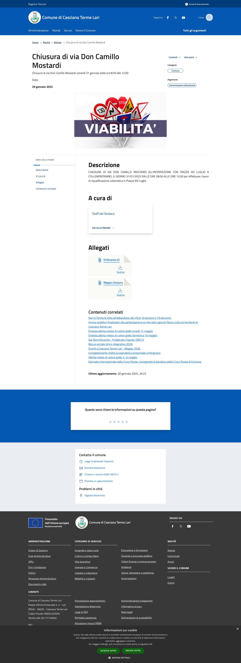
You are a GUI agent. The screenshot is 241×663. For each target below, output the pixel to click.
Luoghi (171, 577)
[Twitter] (173, 17)
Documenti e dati (37, 584)
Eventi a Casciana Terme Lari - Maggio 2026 (114, 348)
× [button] (237, 629)
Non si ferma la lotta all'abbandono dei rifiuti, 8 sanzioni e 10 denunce (129, 318)
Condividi (175, 57)
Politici (32, 573)
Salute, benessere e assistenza (137, 573)
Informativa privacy (131, 606)
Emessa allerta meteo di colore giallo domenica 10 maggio (122, 335)
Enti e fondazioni (37, 567)
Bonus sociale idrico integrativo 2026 (110, 344)
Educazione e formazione (134, 550)
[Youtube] (181, 17)
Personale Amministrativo (42, 578)
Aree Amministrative (39, 556)
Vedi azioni (191, 57)
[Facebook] (165, 17)
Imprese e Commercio (86, 567)
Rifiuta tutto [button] (133, 650)
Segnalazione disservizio (88, 606)
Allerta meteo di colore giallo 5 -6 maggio (112, 357)
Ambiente (126, 567)
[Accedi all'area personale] (197, 4)
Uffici (31, 562)
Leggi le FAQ (81, 612)
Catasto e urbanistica (86, 573)
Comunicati (174, 556)
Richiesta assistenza (85, 618)
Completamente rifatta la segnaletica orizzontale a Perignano (124, 353)
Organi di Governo (38, 550)
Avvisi (171, 562)
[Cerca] (209, 17)
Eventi (171, 583)
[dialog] (120, 644)
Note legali (127, 612)
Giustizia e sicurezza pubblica (136, 556)
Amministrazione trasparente (137, 601)
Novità (46, 42)
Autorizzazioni (128, 578)
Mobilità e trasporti (85, 578)
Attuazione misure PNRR (88, 623)
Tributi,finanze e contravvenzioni (138, 561)
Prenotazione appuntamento (90, 601)
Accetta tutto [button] (108, 650)
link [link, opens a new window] (150, 644)
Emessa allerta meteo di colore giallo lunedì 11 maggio (120, 331)
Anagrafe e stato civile (87, 550)
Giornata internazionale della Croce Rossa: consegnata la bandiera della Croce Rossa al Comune (144, 362)
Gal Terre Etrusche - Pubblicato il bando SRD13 (116, 340)
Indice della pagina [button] (45, 159)
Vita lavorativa (82, 562)
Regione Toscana (37, 4)
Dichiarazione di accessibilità (136, 618)
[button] (120, 657)
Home (35, 42)
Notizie (57, 42)
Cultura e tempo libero (87, 556)
